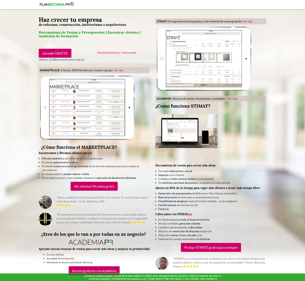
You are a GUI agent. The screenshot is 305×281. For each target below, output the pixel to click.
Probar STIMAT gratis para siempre (211, 247)
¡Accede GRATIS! (55, 53)
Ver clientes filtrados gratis (94, 186)
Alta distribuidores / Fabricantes (116, 52)
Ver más (118, 70)
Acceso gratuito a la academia (94, 271)
